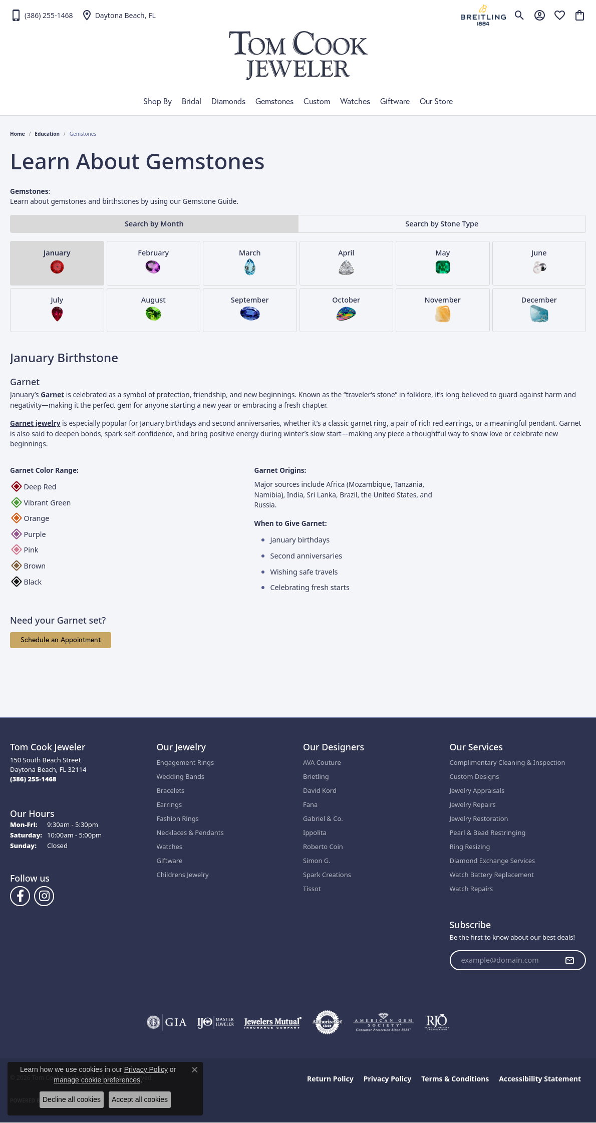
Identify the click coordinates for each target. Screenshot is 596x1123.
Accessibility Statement (540, 1078)
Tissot (312, 888)
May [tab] (443, 262)
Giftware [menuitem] (170, 860)
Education (47, 133)
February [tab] (153, 262)
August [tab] (153, 309)
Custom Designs (474, 776)
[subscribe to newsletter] (569, 960)
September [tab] (250, 309)
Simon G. (317, 860)
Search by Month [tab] (154, 223)
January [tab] (57, 262)
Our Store (436, 101)
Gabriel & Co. (323, 818)
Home (17, 133)
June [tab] (539, 262)
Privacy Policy (387, 1078)
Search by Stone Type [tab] (441, 223)
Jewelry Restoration (479, 818)
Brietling (316, 776)
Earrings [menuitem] (169, 804)
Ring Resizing (470, 846)
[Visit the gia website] (167, 1022)
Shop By (157, 101)
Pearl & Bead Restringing (488, 832)
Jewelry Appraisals (477, 790)
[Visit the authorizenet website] (327, 1022)
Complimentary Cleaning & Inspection (507, 762)
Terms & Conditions (455, 1078)
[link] (41, 15)
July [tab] (57, 309)
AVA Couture (322, 762)
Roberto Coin (323, 846)
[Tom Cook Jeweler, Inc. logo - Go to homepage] (298, 55)
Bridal (191, 101)
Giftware (395, 101)
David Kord (320, 790)
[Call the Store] (33, 778)
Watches (355, 101)
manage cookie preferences (97, 1080)
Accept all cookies (140, 1099)
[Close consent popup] (195, 1070)
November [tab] (443, 309)
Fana (310, 804)
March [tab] (249, 262)
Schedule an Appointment (61, 639)
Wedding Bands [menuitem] (181, 776)
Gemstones (274, 101)
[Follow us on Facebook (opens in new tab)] (20, 896)
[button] (519, 15)
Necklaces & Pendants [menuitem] (190, 832)
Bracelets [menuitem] (171, 790)
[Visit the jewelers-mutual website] (273, 1022)
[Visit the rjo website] (436, 1022)
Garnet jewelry (35, 423)
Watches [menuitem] (169, 846)
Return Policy (330, 1078)
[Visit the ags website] (383, 1022)
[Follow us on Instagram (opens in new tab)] (44, 896)
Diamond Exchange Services (492, 860)
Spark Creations (327, 874)
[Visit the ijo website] (215, 1022)
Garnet (52, 394)
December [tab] (539, 309)
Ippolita (315, 832)
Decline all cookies (72, 1099)
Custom (317, 101)
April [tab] (346, 262)
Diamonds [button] (228, 101)
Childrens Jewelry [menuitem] (183, 874)
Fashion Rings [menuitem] (178, 818)
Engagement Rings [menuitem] (185, 762)
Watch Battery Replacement (492, 874)
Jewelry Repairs (473, 804)
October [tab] (346, 309)
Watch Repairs (471, 888)
